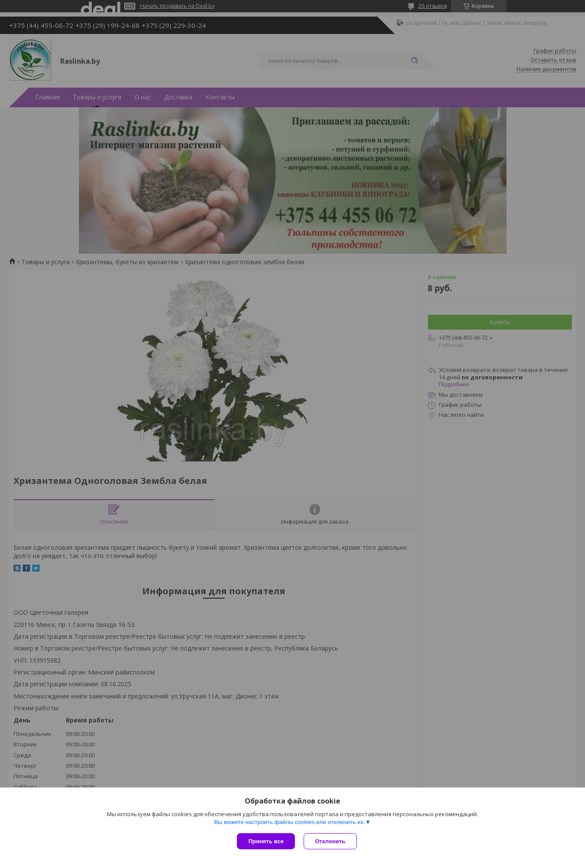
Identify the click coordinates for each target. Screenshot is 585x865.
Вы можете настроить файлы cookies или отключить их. (289, 822)
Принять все (266, 841)
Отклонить (330, 841)
